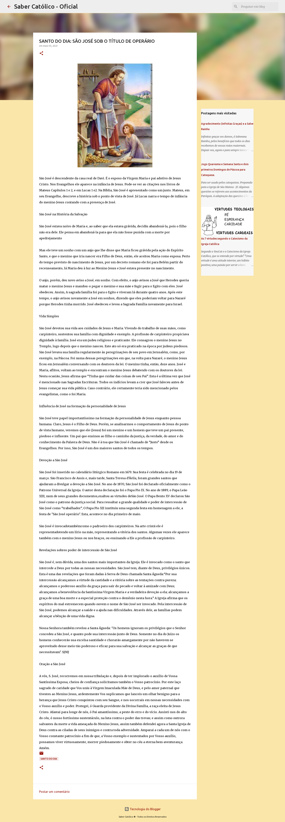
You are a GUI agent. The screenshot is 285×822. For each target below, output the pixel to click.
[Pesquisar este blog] (258, 6)
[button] (41, 53)
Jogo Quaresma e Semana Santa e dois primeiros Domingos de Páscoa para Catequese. (224, 170)
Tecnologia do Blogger (143, 809)
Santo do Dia (49, 759)
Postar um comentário (54, 791)
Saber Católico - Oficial (46, 6)
